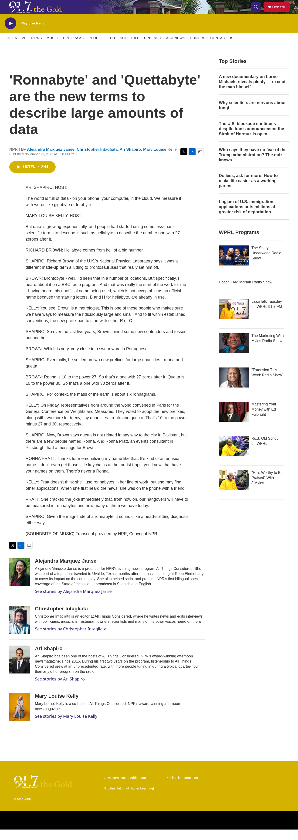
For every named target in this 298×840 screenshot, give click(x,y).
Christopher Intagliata (97, 160)
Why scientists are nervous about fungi (252, 116)
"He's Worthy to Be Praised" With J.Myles (267, 488)
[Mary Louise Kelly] (19, 717)
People (95, 48)
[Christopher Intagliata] (19, 630)
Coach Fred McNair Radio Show (245, 293)
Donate (281, 12)
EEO (111, 48)
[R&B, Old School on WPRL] (234, 456)
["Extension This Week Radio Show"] (234, 388)
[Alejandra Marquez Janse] (19, 582)
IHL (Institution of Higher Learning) (129, 799)
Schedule (129, 48)
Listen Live (16, 48)
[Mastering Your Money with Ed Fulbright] (234, 422)
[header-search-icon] (258, 12)
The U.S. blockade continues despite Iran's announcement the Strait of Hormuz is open (251, 139)
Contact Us (222, 48)
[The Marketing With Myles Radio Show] (234, 354)
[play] (10, 34)
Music (52, 48)
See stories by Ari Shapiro (60, 689)
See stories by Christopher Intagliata (70, 639)
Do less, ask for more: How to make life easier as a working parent (248, 191)
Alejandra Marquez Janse (50, 160)
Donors (198, 48)
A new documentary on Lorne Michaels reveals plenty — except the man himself (252, 92)
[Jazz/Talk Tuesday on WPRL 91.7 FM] (234, 319)
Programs (73, 48)
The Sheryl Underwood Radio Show (266, 263)
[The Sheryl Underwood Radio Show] (234, 266)
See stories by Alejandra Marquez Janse (73, 602)
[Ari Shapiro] (19, 670)
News (36, 48)
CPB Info (152, 48)
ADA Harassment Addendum (125, 788)
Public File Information (182, 788)
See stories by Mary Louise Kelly (66, 726)
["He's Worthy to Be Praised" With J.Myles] (234, 491)
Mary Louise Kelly (160, 160)
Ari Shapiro (130, 160)
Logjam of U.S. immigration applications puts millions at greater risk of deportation (247, 217)
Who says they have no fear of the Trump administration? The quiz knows (253, 165)
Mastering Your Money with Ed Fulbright (263, 420)
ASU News (175, 48)
